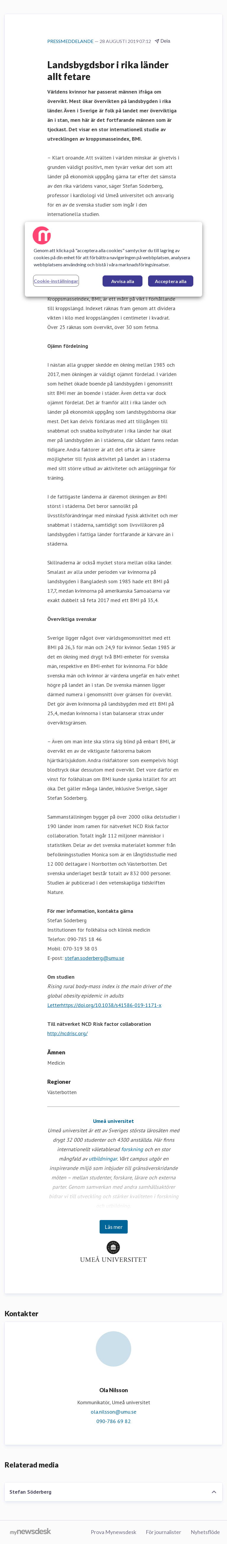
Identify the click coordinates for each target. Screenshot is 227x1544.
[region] (113, 259)
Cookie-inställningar (56, 281)
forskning (132, 1149)
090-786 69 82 (113, 1421)
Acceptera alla (171, 281)
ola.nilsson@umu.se (113, 1411)
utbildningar (103, 1158)
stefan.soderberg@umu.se (94, 958)
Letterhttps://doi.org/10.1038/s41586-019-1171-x (104, 1005)
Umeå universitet (113, 1121)
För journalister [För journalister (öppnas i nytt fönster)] (163, 1532)
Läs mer (114, 1227)
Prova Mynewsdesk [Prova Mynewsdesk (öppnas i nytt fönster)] (113, 1532)
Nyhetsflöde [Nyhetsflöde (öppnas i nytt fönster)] (205, 1532)
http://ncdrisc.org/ (67, 1033)
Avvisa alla (122, 281)
